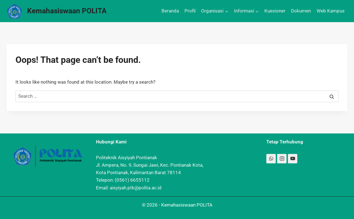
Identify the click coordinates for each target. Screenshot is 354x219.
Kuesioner (274, 11)
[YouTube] (292, 158)
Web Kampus (331, 11)
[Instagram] (282, 158)
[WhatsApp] (271, 158)
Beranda (170, 11)
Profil (190, 11)
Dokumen (301, 11)
